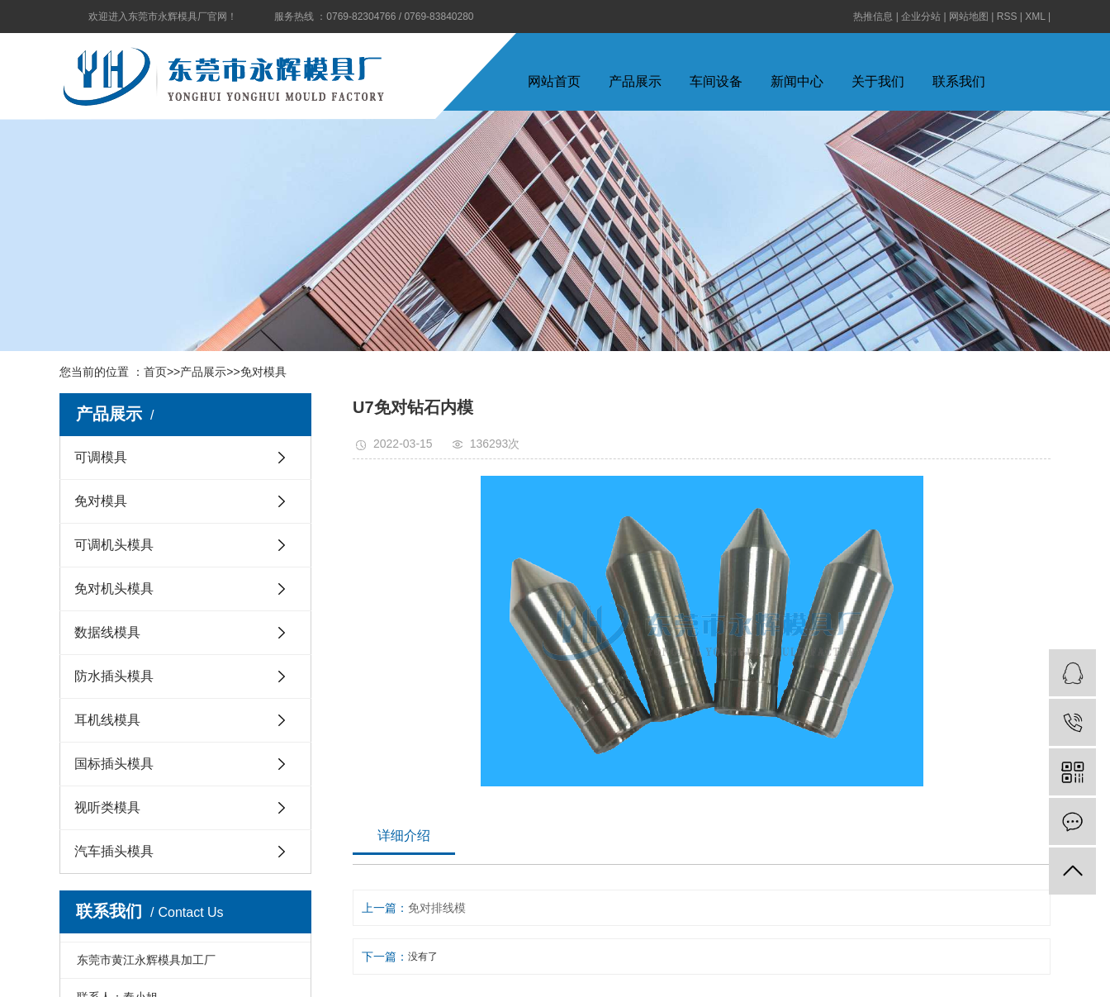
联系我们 (958, 81)
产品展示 (635, 81)
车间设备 (716, 81)
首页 (155, 371)
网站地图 (969, 16)
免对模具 (263, 371)
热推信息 (873, 16)
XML (1035, 16)
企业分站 (921, 16)
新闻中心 (797, 81)
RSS (1007, 16)
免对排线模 (437, 907)
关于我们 (877, 81)
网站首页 (554, 81)
